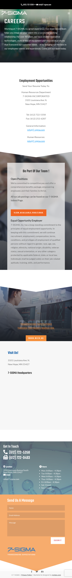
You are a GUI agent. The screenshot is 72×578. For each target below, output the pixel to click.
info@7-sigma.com (36, 129)
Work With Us (36, 338)
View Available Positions (28, 212)
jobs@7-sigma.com (36, 141)
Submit (58, 548)
